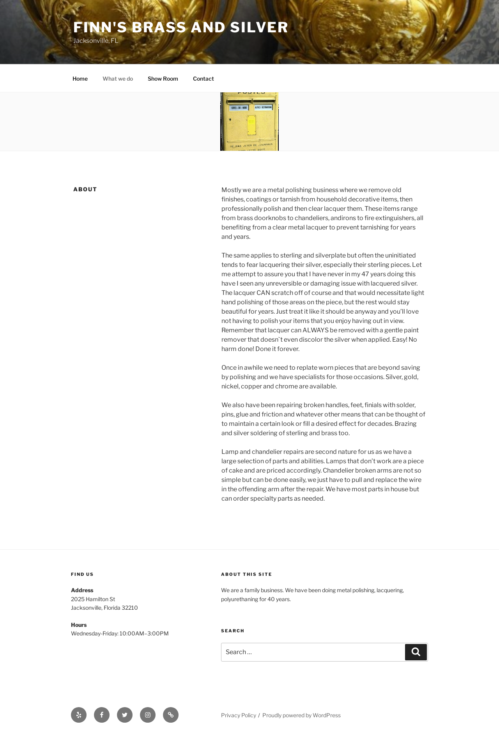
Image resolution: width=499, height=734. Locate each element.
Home (80, 78)
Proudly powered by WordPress (301, 715)
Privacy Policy (238, 715)
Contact (203, 78)
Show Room (163, 78)
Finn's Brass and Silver (181, 27)
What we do (118, 78)
